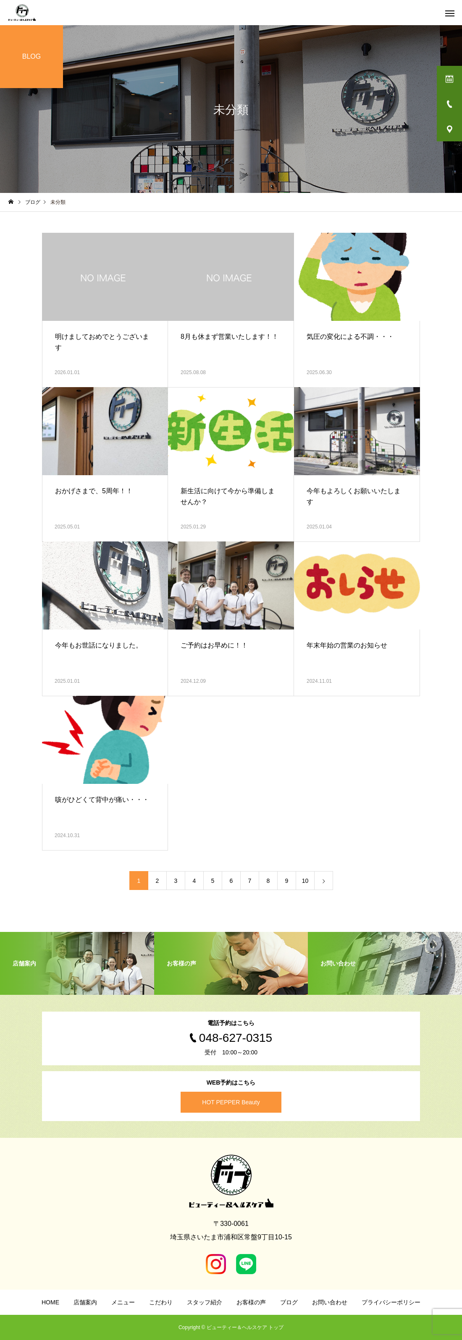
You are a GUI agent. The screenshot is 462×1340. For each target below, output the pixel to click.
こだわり (161, 1302)
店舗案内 (85, 1302)
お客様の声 (251, 1302)
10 (305, 880)
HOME (50, 1302)
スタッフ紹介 (204, 1302)
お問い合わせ (329, 1302)
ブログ (289, 1302)
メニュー (123, 1302)
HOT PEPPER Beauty (231, 1102)
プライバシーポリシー (391, 1302)
